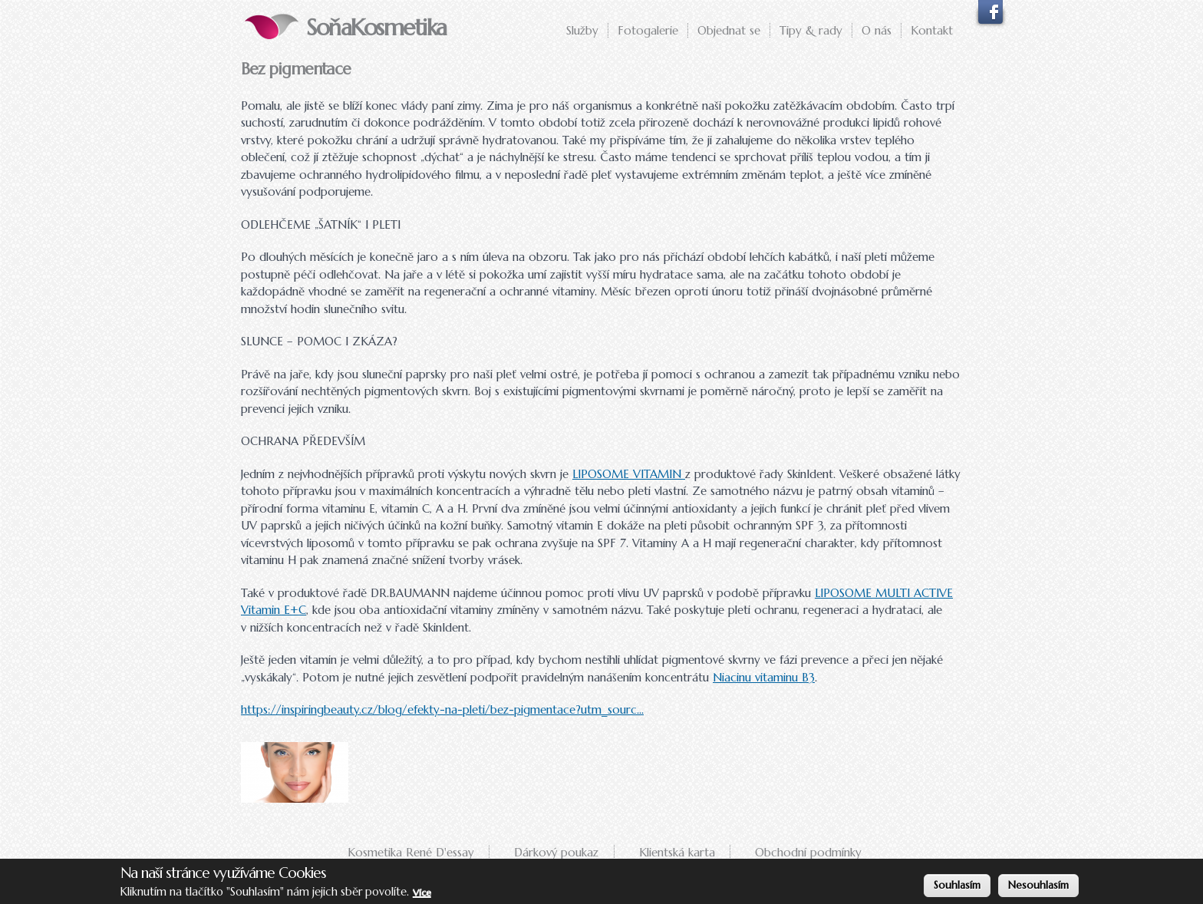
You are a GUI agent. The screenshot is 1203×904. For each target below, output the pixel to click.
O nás (877, 30)
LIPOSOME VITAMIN (628, 474)
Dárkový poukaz (556, 852)
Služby (582, 30)
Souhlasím (957, 885)
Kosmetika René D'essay (411, 852)
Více (422, 893)
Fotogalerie (648, 30)
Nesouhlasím (1038, 885)
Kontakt (932, 30)
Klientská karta (677, 852)
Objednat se (728, 30)
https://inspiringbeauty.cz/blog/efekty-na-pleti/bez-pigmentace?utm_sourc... (442, 709)
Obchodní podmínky (808, 852)
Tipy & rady (810, 30)
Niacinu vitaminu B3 (764, 677)
